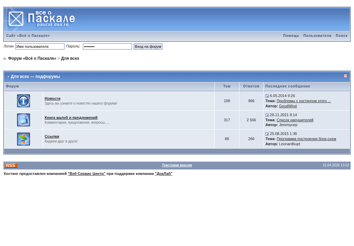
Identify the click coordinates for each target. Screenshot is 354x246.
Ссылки (52, 136)
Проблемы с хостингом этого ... (304, 101)
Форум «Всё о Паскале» (32, 58)
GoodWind (288, 106)
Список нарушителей (295, 120)
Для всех (70, 58)
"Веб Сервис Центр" (87, 174)
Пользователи (318, 36)
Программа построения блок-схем (306, 139)
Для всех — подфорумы (35, 76)
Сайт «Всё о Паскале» (28, 36)
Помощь (291, 36)
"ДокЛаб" (164, 174)
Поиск (342, 36)
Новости (52, 98)
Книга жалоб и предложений (71, 117)
